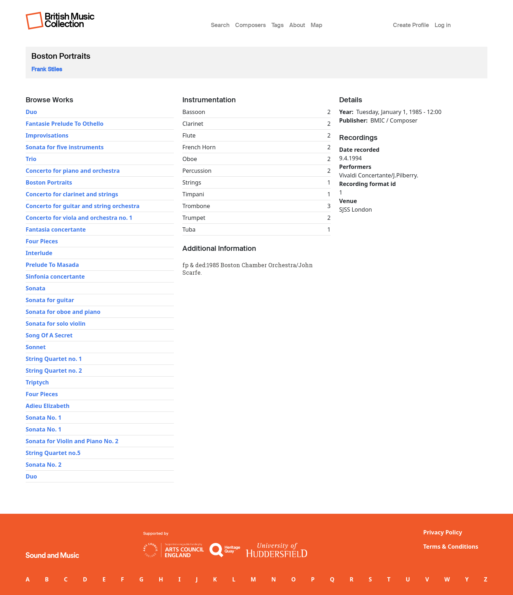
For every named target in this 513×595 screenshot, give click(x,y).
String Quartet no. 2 (54, 370)
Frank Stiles (46, 69)
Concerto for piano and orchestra (73, 171)
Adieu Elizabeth (47, 406)
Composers (250, 25)
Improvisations (47, 135)
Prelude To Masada (52, 265)
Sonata (35, 288)
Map (316, 25)
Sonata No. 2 (43, 465)
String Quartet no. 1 (54, 359)
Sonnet (36, 347)
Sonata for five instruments (65, 147)
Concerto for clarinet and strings (72, 194)
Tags (277, 25)
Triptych (37, 382)
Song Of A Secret (49, 335)
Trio (31, 159)
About (297, 25)
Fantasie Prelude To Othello (65, 124)
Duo (31, 112)
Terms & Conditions (450, 546)
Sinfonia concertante (55, 276)
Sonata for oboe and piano (63, 312)
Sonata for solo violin (56, 323)
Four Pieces (42, 241)
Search (220, 25)
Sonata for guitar (50, 300)
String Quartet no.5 (53, 453)
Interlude (39, 253)
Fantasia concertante (56, 229)
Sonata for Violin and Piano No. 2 (72, 441)
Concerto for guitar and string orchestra (83, 206)
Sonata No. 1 (43, 417)
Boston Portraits (49, 182)
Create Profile (411, 25)
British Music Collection (69, 20)
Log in (443, 25)
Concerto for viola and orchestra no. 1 (79, 218)
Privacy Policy (442, 532)
